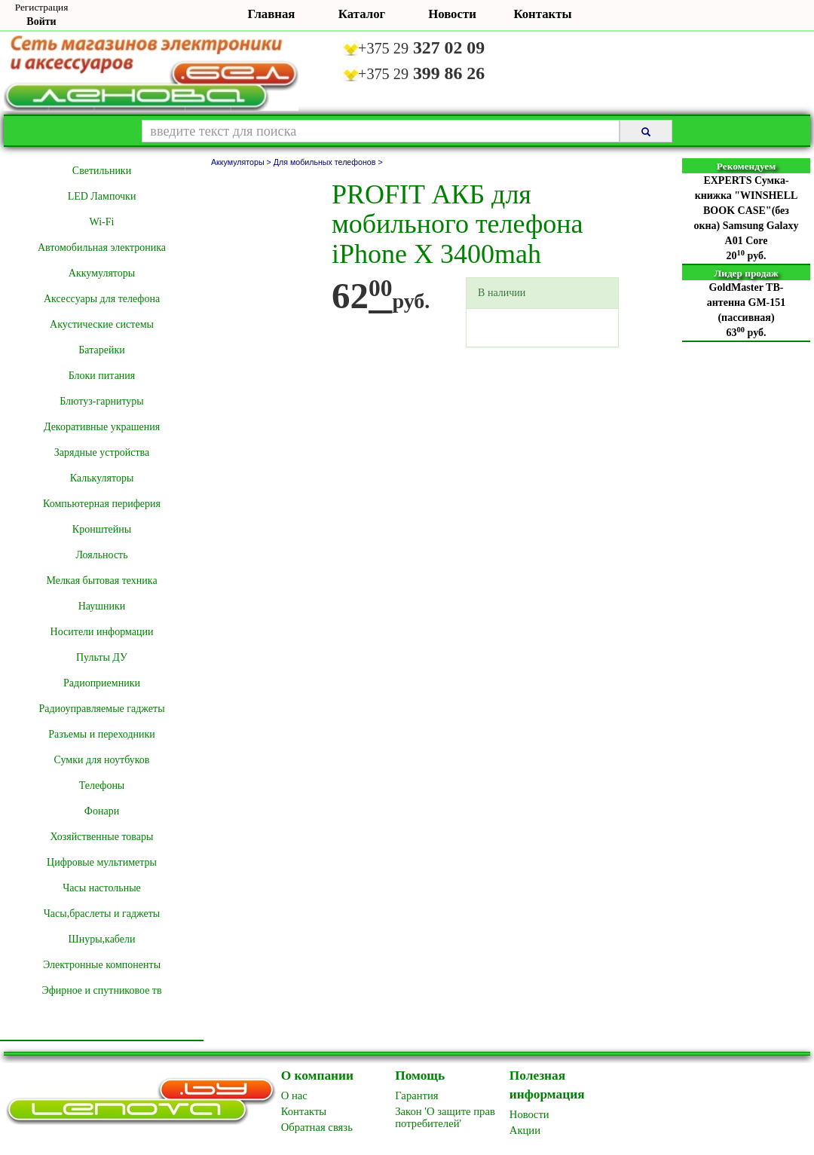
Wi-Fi (102, 222)
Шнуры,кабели (102, 939)
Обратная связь (317, 1127)
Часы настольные (102, 888)
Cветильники (101, 170)
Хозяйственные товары (102, 836)
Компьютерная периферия (102, 503)
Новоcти (529, 1114)
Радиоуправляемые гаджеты (101, 708)
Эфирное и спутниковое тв (101, 990)
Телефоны (102, 785)
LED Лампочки (102, 196)
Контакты (542, 14)
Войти (41, 21)
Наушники (102, 606)
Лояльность (101, 555)
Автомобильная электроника (102, 247)
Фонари (101, 811)
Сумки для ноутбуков (102, 759)
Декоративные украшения (102, 426)
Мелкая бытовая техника (101, 580)
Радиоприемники (101, 683)
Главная (271, 14)
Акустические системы (102, 324)
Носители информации (102, 631)
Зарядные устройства (101, 452)
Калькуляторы (102, 478)
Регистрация (42, 7)
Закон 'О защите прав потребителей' (445, 1117)
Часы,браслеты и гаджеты (102, 913)
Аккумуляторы (102, 273)
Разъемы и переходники (101, 734)
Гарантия (416, 1095)
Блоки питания (102, 375)
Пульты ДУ (101, 657)
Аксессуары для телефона (102, 298)
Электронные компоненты (102, 964)
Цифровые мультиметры (102, 862)
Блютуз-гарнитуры (102, 401)
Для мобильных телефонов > (328, 162)
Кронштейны (101, 529)
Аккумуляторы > (242, 162)
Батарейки (101, 350)
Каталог (361, 14)
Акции (525, 1130)
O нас (294, 1095)
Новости (452, 14)
